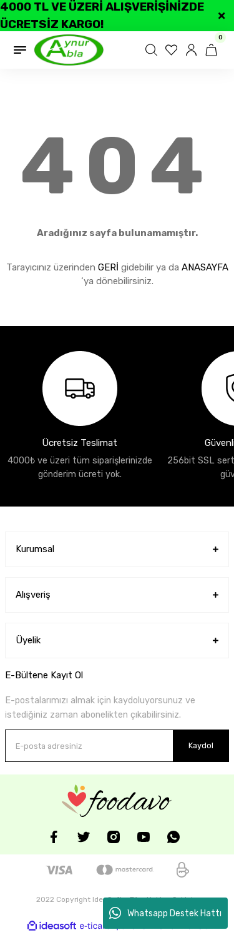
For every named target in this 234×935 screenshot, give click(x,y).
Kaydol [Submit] (200, 745)
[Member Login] (192, 50)
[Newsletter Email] (117, 746)
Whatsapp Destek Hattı (165, 913)
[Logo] (69, 50)
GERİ (108, 267)
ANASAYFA (205, 267)
